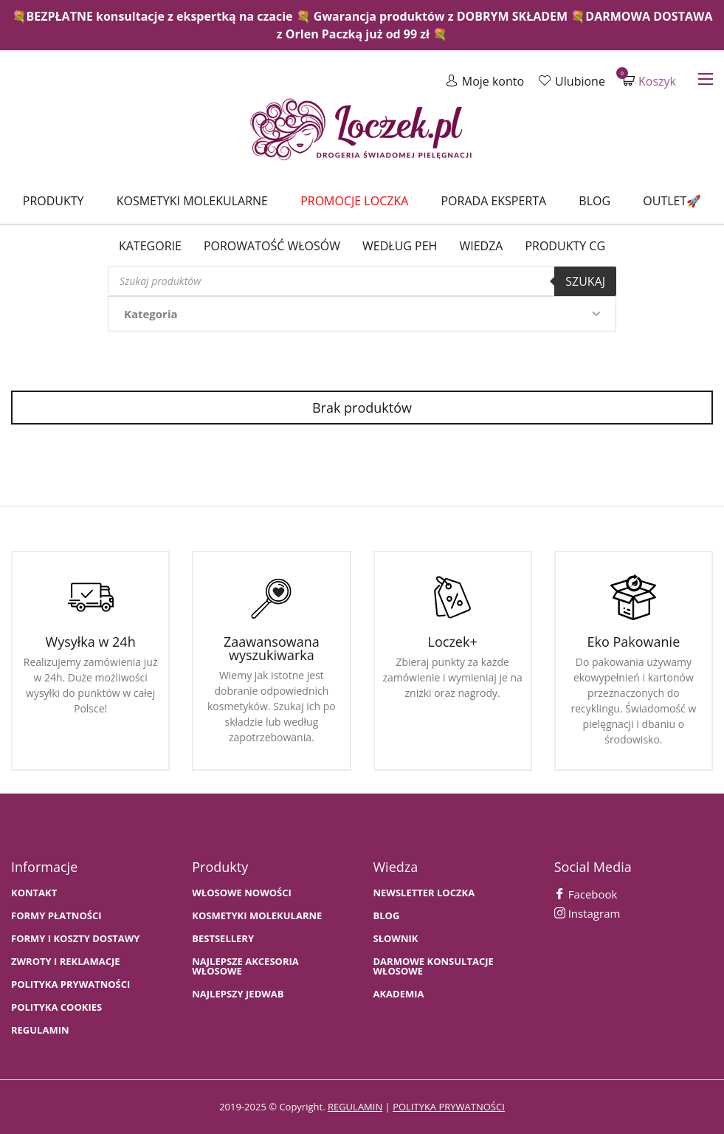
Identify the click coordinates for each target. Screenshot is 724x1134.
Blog (594, 201)
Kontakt (34, 893)
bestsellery (223, 939)
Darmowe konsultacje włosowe (433, 966)
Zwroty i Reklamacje (65, 961)
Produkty (53, 201)
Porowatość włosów (272, 246)
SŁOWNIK (395, 939)
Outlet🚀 (672, 201)
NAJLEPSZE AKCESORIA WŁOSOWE (245, 966)
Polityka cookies (56, 1007)
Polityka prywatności (70, 984)
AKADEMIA (398, 994)
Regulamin (40, 1030)
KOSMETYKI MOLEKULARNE (257, 916)
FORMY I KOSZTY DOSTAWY (75, 939)
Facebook (586, 894)
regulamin (355, 1106)
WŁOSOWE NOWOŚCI (242, 893)
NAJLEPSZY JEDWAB (237, 994)
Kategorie (150, 246)
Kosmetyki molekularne (192, 201)
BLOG (386, 916)
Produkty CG (565, 246)
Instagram (587, 913)
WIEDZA (481, 246)
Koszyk (649, 80)
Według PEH (399, 246)
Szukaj (585, 281)
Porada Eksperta (493, 201)
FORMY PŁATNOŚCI (56, 916)
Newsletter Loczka (424, 893)
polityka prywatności (449, 1106)
